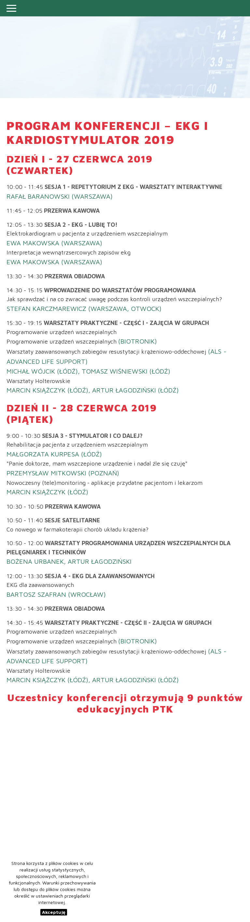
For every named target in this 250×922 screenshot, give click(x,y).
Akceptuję (53, 912)
